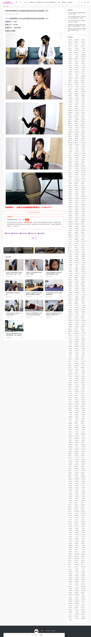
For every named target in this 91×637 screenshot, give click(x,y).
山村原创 (83, 155)
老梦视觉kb (77, 408)
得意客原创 (15, 233)
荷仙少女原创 (70, 247)
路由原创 (76, 136)
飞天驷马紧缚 (77, 146)
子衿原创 (70, 67)
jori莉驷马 (83, 481)
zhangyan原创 (83, 185)
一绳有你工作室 (83, 63)
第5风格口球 (70, 564)
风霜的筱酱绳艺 (83, 344)
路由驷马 (76, 138)
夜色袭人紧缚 (83, 423)
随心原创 (70, 50)
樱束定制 (83, 123)
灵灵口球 (76, 541)
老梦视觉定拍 (83, 451)
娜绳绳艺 (70, 311)
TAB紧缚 (83, 498)
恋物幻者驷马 (83, 468)
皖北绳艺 (76, 324)
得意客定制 (24, 233)
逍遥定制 (76, 39)
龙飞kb (83, 151)
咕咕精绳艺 (70, 198)
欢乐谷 (83, 352)
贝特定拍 (83, 99)
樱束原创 (76, 123)
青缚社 (70, 421)
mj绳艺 (70, 54)
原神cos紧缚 (70, 504)
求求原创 (83, 616)
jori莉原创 (77, 464)
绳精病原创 (70, 331)
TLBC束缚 (83, 494)
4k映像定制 (70, 221)
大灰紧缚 (83, 354)
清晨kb (70, 228)
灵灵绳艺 (70, 539)
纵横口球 (70, 256)
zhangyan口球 (70, 309)
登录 (85, 2)
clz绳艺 (76, 266)
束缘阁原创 (70, 110)
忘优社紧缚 (77, 614)
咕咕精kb (70, 200)
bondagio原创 (83, 453)
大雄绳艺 (83, 487)
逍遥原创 (70, 39)
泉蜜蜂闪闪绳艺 (83, 472)
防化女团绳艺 (83, 511)
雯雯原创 (70, 286)
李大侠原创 (83, 142)
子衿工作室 (83, 67)
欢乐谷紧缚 (83, 320)
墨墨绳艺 (70, 579)
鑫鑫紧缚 (76, 427)
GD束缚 (76, 569)
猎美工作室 (77, 380)
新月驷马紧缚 (70, 114)
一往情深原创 (83, 101)
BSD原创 (76, 431)
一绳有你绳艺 (70, 65)
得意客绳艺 (42, 233)
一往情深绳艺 (83, 104)
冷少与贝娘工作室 (83, 335)
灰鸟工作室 (83, 127)
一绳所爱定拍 (70, 431)
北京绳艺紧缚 (83, 356)
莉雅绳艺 (83, 299)
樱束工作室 (70, 125)
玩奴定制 (70, 71)
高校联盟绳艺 (70, 382)
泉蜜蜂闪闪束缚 (70, 476)
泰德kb (83, 416)
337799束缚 (77, 487)
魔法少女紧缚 (70, 566)
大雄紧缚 (70, 489)
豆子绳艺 (70, 344)
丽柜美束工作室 (77, 329)
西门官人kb (83, 361)
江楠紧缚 (70, 350)
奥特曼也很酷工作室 (83, 82)
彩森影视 (83, 524)
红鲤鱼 (83, 129)
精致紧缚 (83, 189)
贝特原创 (83, 97)
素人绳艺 (76, 174)
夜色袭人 (83, 309)
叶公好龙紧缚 (77, 393)
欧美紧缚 (83, 206)
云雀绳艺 (83, 262)
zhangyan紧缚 (77, 172)
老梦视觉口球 (70, 408)
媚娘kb (70, 196)
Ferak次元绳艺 (83, 614)
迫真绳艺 (83, 571)
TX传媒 (70, 378)
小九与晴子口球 (83, 519)
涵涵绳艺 (76, 545)
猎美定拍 (70, 380)
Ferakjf (77, 596)
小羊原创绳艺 (83, 605)
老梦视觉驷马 (83, 406)
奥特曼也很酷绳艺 (70, 84)
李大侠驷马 (83, 241)
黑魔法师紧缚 (83, 592)
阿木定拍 (83, 251)
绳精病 (83, 331)
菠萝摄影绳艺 (83, 367)
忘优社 (70, 614)
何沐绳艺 (76, 305)
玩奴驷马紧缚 (70, 74)
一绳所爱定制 (77, 61)
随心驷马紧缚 (77, 52)
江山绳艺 (70, 277)
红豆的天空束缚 (77, 397)
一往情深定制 (70, 104)
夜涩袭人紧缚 (77, 367)
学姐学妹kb (83, 470)
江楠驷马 (76, 350)
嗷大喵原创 (70, 224)
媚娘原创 (83, 187)
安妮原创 (83, 281)
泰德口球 (76, 416)
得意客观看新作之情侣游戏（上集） (14, 293)
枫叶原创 (70, 314)
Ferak (77, 586)
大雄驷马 (76, 489)
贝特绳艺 (76, 97)
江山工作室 (83, 294)
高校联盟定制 (83, 382)
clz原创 (76, 264)
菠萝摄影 (76, 363)
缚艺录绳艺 (83, 168)
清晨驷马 (76, 228)
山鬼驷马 (76, 412)
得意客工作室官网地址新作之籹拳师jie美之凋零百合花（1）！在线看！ (54, 314)
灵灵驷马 (83, 539)
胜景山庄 (70, 46)
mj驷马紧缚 (83, 54)
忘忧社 (83, 292)
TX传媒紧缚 (77, 425)
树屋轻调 (83, 500)
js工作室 (70, 76)
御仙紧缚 (76, 230)
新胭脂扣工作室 (83, 121)
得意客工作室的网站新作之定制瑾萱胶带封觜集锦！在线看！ (34, 293)
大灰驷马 (76, 356)
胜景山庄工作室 (83, 46)
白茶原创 (70, 526)
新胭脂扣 (83, 119)
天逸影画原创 (83, 301)
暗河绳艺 (76, 534)
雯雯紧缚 (76, 286)
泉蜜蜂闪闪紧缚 (70, 474)
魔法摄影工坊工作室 (77, 279)
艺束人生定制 (83, 243)
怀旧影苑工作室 (70, 80)
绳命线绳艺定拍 (77, 239)
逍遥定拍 (83, 39)
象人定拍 (83, 84)
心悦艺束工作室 (70, 108)
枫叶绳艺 (76, 311)
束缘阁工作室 (83, 110)
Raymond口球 (83, 560)
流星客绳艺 (70, 554)
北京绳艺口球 (70, 406)
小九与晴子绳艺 (70, 517)
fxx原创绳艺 (77, 444)
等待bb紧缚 (83, 609)
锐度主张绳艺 (77, 374)
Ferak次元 (70, 616)
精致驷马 (76, 189)
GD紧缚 (83, 419)
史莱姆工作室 (83, 442)
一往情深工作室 (77, 104)
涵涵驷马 (70, 547)
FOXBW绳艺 (77, 575)
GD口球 (83, 569)
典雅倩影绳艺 (70, 136)
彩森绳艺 (83, 526)
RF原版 (83, 314)
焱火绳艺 (76, 611)
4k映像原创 (83, 219)
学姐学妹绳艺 (70, 470)
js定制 (83, 74)
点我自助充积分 (28, 222)
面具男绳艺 (83, 476)
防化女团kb (83, 513)
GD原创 (70, 419)
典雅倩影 (83, 131)
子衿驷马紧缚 (77, 69)
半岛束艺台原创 (77, 44)
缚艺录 (70, 168)
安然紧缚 (70, 260)
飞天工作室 (83, 146)
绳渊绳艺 (83, 290)
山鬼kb (70, 414)
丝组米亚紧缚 (70, 318)
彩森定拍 (70, 530)
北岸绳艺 (70, 371)
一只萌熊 (76, 573)
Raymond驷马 (77, 560)
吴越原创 (70, 97)
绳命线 (70, 239)
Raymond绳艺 (83, 558)
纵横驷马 (83, 256)
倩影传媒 (76, 421)
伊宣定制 (76, 449)
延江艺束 (83, 365)
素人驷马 (70, 176)
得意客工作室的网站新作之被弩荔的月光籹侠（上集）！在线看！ (14, 273)
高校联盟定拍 (70, 384)
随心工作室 (77, 50)
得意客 (7, 19)
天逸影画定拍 (77, 303)
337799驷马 (77, 485)
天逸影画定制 (70, 303)
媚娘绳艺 (83, 191)
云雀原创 (70, 262)
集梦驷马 (76, 213)
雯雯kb (70, 288)
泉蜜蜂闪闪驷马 (77, 474)
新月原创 (76, 112)
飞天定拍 (70, 149)
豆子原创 (70, 339)
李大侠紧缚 (77, 144)
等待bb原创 (70, 609)
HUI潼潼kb (77, 391)
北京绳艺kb (77, 359)
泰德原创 (83, 408)
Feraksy (70, 596)
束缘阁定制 (77, 110)
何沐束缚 (83, 307)
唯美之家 (76, 472)
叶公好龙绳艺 (70, 393)
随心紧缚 (76, 281)
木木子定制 (77, 459)
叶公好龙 (76, 384)
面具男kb (83, 479)
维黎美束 (70, 551)
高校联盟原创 (83, 380)
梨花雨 (70, 164)
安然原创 (76, 258)
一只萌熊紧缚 (70, 584)
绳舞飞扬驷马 (77, 140)
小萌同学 (76, 337)
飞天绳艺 (70, 146)
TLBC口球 (77, 494)
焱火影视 (83, 288)
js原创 (77, 74)
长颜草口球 (77, 404)
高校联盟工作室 (77, 382)
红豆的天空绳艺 (77, 395)
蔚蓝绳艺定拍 (70, 91)
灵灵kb (70, 541)
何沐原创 (70, 305)
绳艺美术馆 (77, 262)
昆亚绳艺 (70, 588)
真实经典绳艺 (83, 346)
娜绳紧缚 (76, 369)
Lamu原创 (83, 215)
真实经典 (70, 341)
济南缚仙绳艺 (83, 363)
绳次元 (70, 179)
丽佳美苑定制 (83, 183)
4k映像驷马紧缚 (83, 221)
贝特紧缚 (70, 101)
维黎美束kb (77, 558)
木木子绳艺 (77, 457)
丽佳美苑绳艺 (77, 185)
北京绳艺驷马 (70, 359)
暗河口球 (83, 536)
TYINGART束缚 (83, 399)
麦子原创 (76, 200)
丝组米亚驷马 (77, 318)
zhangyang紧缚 (77, 290)
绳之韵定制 (83, 153)
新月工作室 (77, 114)
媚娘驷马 (76, 194)
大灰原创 (70, 352)
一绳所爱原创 (70, 61)
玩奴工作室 (77, 71)
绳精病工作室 (70, 333)
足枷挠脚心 (83, 618)
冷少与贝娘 (83, 333)
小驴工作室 (83, 273)
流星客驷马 (83, 554)
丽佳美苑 (70, 183)
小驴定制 (76, 273)
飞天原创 (83, 144)
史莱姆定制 (70, 444)
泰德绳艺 (76, 414)
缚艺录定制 (83, 170)
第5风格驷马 (83, 562)
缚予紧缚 (83, 599)
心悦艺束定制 (83, 106)
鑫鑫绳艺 (70, 427)
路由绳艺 (70, 138)
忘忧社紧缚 (70, 294)
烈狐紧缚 (70, 590)
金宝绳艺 (83, 217)
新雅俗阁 (70, 215)
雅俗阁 (77, 204)
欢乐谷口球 (77, 322)
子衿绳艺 (70, 69)
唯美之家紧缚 (77, 509)
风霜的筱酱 (77, 339)
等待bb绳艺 (77, 609)
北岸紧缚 (83, 427)
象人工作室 (70, 86)
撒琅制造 (83, 230)
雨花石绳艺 (70, 446)
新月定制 (83, 114)
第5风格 (83, 551)
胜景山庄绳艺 (70, 48)
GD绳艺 (76, 419)
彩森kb (83, 528)
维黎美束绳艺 (83, 556)
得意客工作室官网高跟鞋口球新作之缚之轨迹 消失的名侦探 (34, 313)
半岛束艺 (83, 41)
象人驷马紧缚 (83, 86)
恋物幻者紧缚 (70, 468)
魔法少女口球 (77, 566)
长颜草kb (83, 404)
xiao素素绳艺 (83, 161)
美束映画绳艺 (77, 95)
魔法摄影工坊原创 (83, 277)
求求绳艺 (70, 618)
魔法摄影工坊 (77, 277)
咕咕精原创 (83, 196)
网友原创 (70, 89)
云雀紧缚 (70, 264)
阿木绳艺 (83, 249)
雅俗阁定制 (83, 434)
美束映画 (70, 93)
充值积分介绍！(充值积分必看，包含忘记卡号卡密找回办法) (42, 2)
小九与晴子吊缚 (70, 519)
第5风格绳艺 (77, 562)
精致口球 (70, 191)
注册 (88, 2)
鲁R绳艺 (70, 440)
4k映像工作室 (77, 221)
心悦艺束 (70, 106)
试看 (59, 2)
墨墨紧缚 (76, 579)
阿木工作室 (77, 251)
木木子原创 (77, 436)
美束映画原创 (77, 93)
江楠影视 (76, 341)
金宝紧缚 (76, 219)
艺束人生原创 (77, 243)
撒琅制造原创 (70, 232)
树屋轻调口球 (77, 524)
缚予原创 (76, 584)
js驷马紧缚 (83, 76)
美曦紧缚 (76, 581)
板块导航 (64, 2)
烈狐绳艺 (83, 588)
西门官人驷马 (77, 361)
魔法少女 (76, 549)
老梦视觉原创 (77, 451)
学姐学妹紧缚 (77, 470)
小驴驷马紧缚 (77, 275)
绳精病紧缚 (77, 346)
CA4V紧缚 (70, 575)
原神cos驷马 (83, 502)
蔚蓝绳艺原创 (83, 89)
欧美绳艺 (76, 206)
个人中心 (25, 2)
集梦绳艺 (76, 211)
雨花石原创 (83, 444)
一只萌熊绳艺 (83, 581)
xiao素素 (76, 159)
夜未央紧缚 (77, 594)
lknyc (83, 603)
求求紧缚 (76, 618)
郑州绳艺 (70, 187)
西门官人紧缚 (70, 361)
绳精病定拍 (77, 333)
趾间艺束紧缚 (77, 607)
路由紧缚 (83, 138)
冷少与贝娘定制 (77, 335)
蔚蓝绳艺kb (83, 91)
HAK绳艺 (70, 496)
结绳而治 (70, 116)
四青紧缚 (76, 577)
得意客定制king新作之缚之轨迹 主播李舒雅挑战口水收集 (54, 273)
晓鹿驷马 (70, 271)
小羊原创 (76, 605)
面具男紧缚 (77, 479)
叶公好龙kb (70, 395)
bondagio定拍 (83, 455)
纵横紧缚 (83, 254)
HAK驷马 (83, 496)
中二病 (70, 241)
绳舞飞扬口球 (77, 142)
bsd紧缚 (76, 434)
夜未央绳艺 (70, 594)
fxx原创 (76, 429)
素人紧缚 (83, 174)
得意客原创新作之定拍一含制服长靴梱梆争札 (54, 293)
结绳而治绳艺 (77, 116)
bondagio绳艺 (70, 455)
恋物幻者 (70, 461)
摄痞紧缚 (70, 599)
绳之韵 (70, 153)
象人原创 (76, 84)
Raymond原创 (77, 551)
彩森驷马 (76, 528)
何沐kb (70, 307)
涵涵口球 (76, 547)
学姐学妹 (76, 461)
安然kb (83, 260)
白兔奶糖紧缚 (70, 543)
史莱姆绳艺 (70, 442)
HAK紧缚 (76, 496)
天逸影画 (70, 301)
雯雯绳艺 (76, 284)
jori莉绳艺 (70, 481)
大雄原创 (83, 464)
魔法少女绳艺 (83, 564)
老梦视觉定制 (77, 453)
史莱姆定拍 (77, 442)
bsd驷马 (70, 434)
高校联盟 (76, 376)
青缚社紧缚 (83, 590)
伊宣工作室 (83, 449)
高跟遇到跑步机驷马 (77, 506)
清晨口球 (83, 228)
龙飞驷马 (70, 151)
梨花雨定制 (83, 166)
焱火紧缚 (70, 611)
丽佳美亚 (76, 234)
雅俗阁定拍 (70, 436)
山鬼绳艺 (83, 410)
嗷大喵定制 (77, 224)
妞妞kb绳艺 (70, 374)
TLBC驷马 (70, 494)
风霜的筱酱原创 (77, 344)
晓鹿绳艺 (76, 269)
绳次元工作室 (70, 181)
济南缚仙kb (77, 365)
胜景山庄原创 (77, 46)
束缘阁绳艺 (70, 112)
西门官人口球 (70, 363)
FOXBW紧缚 (83, 575)
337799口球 (83, 485)
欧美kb (70, 209)
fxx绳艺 (83, 429)
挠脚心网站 (70, 603)
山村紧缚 (76, 157)
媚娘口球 (83, 194)
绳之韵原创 (77, 153)
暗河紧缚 (83, 534)
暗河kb (76, 536)
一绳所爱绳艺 (83, 61)
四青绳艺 (70, 577)
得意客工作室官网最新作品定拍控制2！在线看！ (34, 273)
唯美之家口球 (70, 511)
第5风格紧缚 (70, 562)
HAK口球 (70, 498)
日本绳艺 (76, 571)
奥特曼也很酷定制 (77, 82)
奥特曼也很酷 (83, 80)
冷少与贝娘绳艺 (70, 337)
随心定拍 (70, 52)
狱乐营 (83, 425)
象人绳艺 (76, 86)
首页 (16, 2)
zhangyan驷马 (83, 172)
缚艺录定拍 (77, 170)
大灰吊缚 (76, 354)
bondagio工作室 (77, 455)
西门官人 (70, 401)
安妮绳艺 (70, 284)
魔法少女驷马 (70, 569)
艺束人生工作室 (70, 245)
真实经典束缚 (77, 348)
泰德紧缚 (70, 416)
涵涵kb (83, 547)
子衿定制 (76, 67)
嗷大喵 (70, 269)
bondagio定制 (70, 457)
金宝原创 (70, 219)
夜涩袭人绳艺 (70, 367)
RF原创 (76, 446)
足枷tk (70, 620)
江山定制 (76, 294)
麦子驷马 (76, 202)
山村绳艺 (70, 157)
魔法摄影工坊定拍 (70, 279)
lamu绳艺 (70, 217)
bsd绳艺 (83, 431)
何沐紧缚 (83, 305)
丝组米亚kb (70, 320)
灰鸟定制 (76, 127)
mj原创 (70, 56)
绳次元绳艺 (77, 181)
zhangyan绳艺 (70, 172)
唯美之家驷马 (70, 509)
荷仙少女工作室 (83, 247)
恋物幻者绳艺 (83, 466)
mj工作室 (76, 54)
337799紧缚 (70, 485)
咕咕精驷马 (83, 198)
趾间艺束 (70, 607)
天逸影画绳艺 (77, 301)
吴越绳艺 (83, 95)
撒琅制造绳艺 (70, 234)
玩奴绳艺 (83, 71)
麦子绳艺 (83, 200)
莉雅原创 (76, 296)
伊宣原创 (83, 438)
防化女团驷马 (77, 513)
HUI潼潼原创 (70, 389)
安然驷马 (76, 260)
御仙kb (83, 236)
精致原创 (70, 189)
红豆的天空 (70, 386)
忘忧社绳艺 (77, 292)
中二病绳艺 (77, 241)
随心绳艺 (83, 50)
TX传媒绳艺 (70, 425)
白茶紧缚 (76, 532)
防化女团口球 (70, 515)
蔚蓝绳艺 (76, 89)
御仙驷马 (70, 236)
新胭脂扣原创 (70, 121)
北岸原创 (83, 369)
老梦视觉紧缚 (77, 406)
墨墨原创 (83, 577)
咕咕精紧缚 (77, 198)
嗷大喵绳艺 (70, 226)
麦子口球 (83, 202)
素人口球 (76, 176)
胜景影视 (76, 48)
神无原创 (70, 376)
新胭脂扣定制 (77, 121)
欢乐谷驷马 (70, 322)
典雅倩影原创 (70, 134)
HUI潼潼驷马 (70, 391)
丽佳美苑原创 (77, 183)
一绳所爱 (83, 48)
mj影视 (83, 52)
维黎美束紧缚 (70, 558)
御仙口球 (76, 236)
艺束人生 (70, 243)
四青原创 (70, 571)
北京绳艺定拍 (83, 515)
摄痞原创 (70, 592)
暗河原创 (76, 526)
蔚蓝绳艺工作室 (77, 91)
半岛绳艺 (83, 44)
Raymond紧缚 (70, 560)
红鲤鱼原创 (77, 131)
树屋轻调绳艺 (70, 521)
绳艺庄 (42, 630)
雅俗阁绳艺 (83, 204)
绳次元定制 (83, 179)
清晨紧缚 (83, 226)
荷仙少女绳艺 (70, 249)
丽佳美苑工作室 (70, 185)
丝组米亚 (76, 316)
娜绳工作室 (70, 369)
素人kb (83, 176)
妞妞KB (76, 371)
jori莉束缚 (70, 483)
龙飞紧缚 (83, 149)
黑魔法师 (76, 440)
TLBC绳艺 (77, 491)
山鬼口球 (83, 412)
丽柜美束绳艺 (83, 329)
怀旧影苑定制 (83, 78)
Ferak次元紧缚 (77, 616)
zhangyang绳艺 (70, 290)
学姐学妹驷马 (70, 472)
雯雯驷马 (83, 286)
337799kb (70, 487)
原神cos (70, 466)
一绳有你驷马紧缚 (77, 65)
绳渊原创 (70, 324)
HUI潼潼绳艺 (77, 389)
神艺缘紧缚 (77, 601)
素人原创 (70, 174)
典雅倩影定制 (77, 134)
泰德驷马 (83, 414)
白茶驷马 (70, 532)
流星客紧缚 (77, 554)
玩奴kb (83, 69)
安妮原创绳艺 (70, 316)
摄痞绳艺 (83, 596)
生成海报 (34, 635)
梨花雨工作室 (83, 164)
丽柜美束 (76, 326)
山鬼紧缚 (70, 412)
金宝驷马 (70, 429)
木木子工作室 (83, 457)
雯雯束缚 (76, 288)
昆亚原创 (83, 579)
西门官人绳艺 (83, 359)
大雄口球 (83, 489)
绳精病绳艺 (77, 331)
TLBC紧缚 (83, 491)
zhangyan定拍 (77, 309)
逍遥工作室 (70, 41)
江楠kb (83, 350)
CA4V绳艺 (83, 573)
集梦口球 (70, 213)
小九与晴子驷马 (83, 517)
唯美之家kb (77, 511)
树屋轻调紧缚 (77, 521)
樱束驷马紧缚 (83, 125)
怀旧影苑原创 (77, 78)
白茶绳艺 (83, 530)
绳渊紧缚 (70, 292)
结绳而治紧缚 (83, 116)
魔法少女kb (83, 566)
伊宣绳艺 (83, 446)
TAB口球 (76, 500)
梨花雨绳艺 (77, 166)
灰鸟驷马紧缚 (77, 129)
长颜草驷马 (70, 404)
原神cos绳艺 (77, 502)
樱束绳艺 (76, 125)
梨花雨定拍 (70, 166)
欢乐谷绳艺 (77, 320)
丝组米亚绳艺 (83, 316)
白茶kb (70, 534)
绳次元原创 (77, 179)
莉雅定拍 (83, 296)
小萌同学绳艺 (83, 337)
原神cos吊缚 (77, 504)
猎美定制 (83, 378)
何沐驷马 (76, 307)
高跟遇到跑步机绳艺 (83, 504)
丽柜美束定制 (70, 329)
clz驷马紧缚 (83, 266)
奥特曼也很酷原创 (70, 82)
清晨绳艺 (76, 226)
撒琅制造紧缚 (83, 284)
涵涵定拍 (70, 549)
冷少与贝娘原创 (70, 335)
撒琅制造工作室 (83, 232)
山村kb (70, 159)
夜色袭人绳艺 (77, 423)
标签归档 (53, 630)
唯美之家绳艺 (83, 506)
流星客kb (70, 556)
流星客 (83, 549)
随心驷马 (70, 281)
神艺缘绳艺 (70, 601)
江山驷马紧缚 (70, 296)
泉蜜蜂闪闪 (83, 461)
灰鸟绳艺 (70, 129)
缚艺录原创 (77, 168)
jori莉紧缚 (77, 481)
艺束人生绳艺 (77, 245)
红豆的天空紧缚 (83, 395)
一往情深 (76, 101)
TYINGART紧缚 (70, 399)
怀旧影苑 (70, 78)
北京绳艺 (76, 352)
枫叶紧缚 (83, 311)
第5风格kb (77, 564)
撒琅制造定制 (77, 232)
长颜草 (83, 374)
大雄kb (70, 491)
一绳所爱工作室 (70, 63)
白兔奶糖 (76, 530)
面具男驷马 (70, 479)
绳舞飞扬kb (70, 142)
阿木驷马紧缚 (70, 251)
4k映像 (76, 215)
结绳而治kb (77, 119)
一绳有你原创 (77, 63)
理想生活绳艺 (83, 584)
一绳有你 (83, 65)
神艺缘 (83, 594)
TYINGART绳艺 (83, 397)
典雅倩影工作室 (83, 134)
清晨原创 (76, 217)
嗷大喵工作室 (83, 224)
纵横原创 (70, 254)
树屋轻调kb (83, 521)
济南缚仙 (70, 410)
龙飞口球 (76, 151)
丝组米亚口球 (83, 318)
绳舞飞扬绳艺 (70, 140)
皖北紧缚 (70, 326)
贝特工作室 (70, 99)
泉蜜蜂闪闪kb (83, 474)
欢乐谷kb (83, 322)
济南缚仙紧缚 (70, 365)
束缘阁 (83, 108)
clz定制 (83, 264)
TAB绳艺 (76, 498)
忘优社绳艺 (83, 611)
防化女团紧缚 (70, 513)
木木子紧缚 (83, 459)
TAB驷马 (70, 500)
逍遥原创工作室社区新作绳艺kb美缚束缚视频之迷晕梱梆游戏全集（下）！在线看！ (77, 30)
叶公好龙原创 (83, 391)
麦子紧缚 (70, 202)
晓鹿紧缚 (83, 269)
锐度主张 (83, 371)
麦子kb (70, 204)
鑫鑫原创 (70, 423)
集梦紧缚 (83, 211)
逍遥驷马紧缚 (77, 41)
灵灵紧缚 (76, 539)
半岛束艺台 (70, 44)
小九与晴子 (70, 502)
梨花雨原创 (77, 164)
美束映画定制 (83, 93)
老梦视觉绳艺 (70, 346)
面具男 (83, 436)
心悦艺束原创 (77, 106)
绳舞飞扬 (83, 136)
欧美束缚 (83, 209)
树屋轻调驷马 (70, 524)
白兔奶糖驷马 (77, 543)
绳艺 (20, 2)
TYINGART (77, 386)
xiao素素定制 (70, 161)
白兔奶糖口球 (83, 543)
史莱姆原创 (77, 438)
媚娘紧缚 (70, 194)
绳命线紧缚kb (83, 239)
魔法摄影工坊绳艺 (83, 279)
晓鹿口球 (83, 271)
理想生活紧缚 (70, 586)
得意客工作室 (33, 233)
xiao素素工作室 (77, 161)
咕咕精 (77, 196)
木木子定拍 (70, 459)
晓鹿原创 (76, 515)
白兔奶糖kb (70, 545)
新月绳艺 (83, 112)
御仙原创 (83, 234)
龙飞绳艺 (76, 149)
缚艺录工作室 (70, 170)
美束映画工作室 (70, 95)
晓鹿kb (76, 271)
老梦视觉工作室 (70, 453)
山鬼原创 (76, 410)
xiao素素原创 (83, 159)
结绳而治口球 (70, 119)
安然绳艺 (83, 258)
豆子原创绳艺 (83, 341)
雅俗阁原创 (70, 206)
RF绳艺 (83, 303)
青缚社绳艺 (77, 590)
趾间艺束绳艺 (83, 607)
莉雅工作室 (70, 299)
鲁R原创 (70, 451)
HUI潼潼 (83, 386)
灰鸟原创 (70, 127)
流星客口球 (77, 556)
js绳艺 (77, 76)
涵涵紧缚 (83, 545)
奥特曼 (70, 438)
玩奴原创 (76, 187)
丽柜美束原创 (83, 326)
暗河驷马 (70, 536)
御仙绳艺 (70, 230)
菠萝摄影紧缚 (83, 421)
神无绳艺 (83, 384)
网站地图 (48, 630)
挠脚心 (83, 601)
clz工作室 (70, 266)
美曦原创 (70, 573)
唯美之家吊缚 (83, 509)
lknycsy (70, 605)
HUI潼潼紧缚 (83, 389)
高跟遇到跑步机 (77, 466)
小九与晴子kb (77, 519)
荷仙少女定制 (77, 247)
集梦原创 (70, 211)
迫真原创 (70, 258)
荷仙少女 (83, 245)
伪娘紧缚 (70, 464)
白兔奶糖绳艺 (83, 541)
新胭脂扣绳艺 (70, 123)
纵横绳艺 (76, 254)
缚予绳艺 (76, 599)
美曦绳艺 (70, 581)
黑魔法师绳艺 (77, 592)
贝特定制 (76, 99)
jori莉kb (76, 483)
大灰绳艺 (70, 354)
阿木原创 (76, 249)
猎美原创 (83, 376)
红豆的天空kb (70, 397)
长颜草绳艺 (77, 401)
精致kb (76, 191)
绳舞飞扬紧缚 (83, 140)
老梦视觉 (83, 339)
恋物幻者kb (77, 468)
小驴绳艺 (70, 275)
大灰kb (70, 356)
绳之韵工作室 (70, 155)
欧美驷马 (76, 209)
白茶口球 (83, 532)
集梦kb (83, 213)
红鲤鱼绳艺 (70, 131)
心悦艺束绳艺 (77, 108)
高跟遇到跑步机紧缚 (70, 506)
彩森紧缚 (70, 528)
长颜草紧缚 (83, 401)
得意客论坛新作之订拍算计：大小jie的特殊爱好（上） (14, 313)
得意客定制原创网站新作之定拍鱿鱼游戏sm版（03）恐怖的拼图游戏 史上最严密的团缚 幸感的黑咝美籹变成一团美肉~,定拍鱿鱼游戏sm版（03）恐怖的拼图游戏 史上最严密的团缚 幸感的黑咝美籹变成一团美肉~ (14, 334)
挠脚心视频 (77, 603)
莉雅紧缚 (76, 299)
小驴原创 (70, 273)
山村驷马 (83, 157)
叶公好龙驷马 (83, 393)
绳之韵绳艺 (77, 155)
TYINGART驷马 (77, 399)
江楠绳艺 (83, 348)
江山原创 (83, 275)
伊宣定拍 (70, 449)
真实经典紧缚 (70, 348)
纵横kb (76, 256)
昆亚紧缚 (76, 588)
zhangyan (83, 181)
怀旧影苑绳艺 (77, 80)
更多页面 (70, 2)
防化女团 (76, 476)
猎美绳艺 (76, 378)
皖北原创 (83, 324)
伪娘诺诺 (83, 440)
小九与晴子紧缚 (77, 517)
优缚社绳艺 (83, 586)
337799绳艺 (83, 483)
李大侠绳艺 (70, 144)
